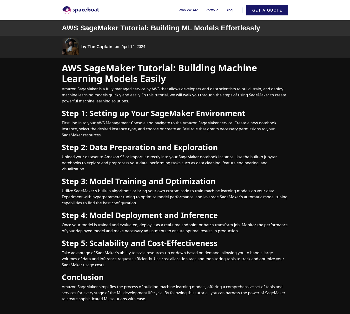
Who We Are (188, 10)
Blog (228, 10)
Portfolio (211, 10)
